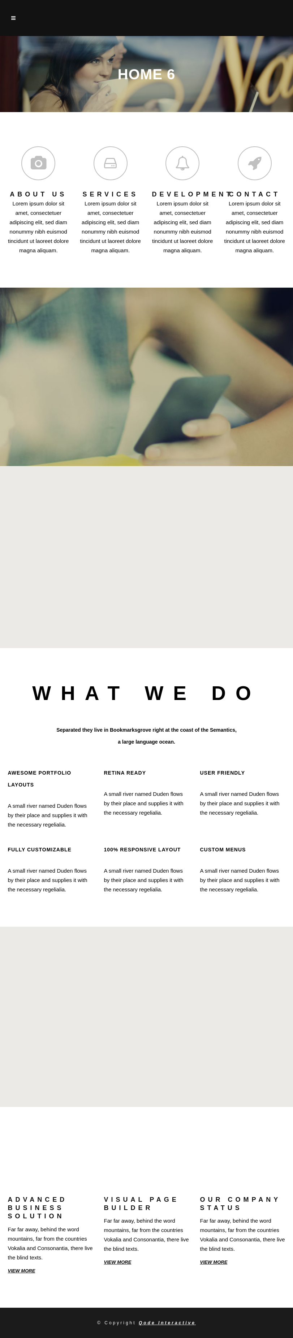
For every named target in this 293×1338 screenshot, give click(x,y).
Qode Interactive (167, 1322)
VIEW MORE (21, 1270)
